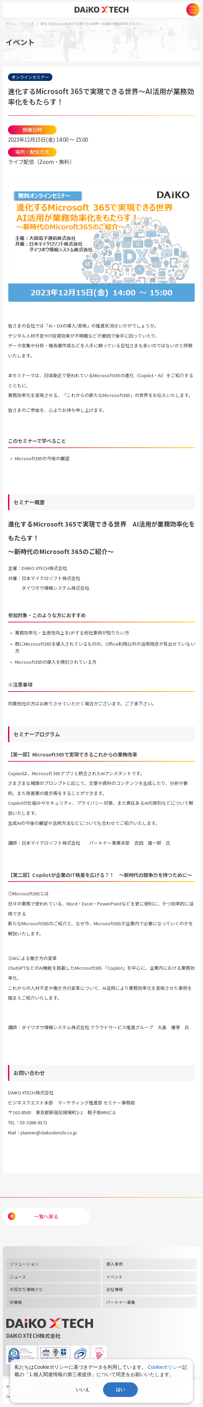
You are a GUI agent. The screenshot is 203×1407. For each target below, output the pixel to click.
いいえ (83, 1389)
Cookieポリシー (165, 1367)
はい (120, 1389)
